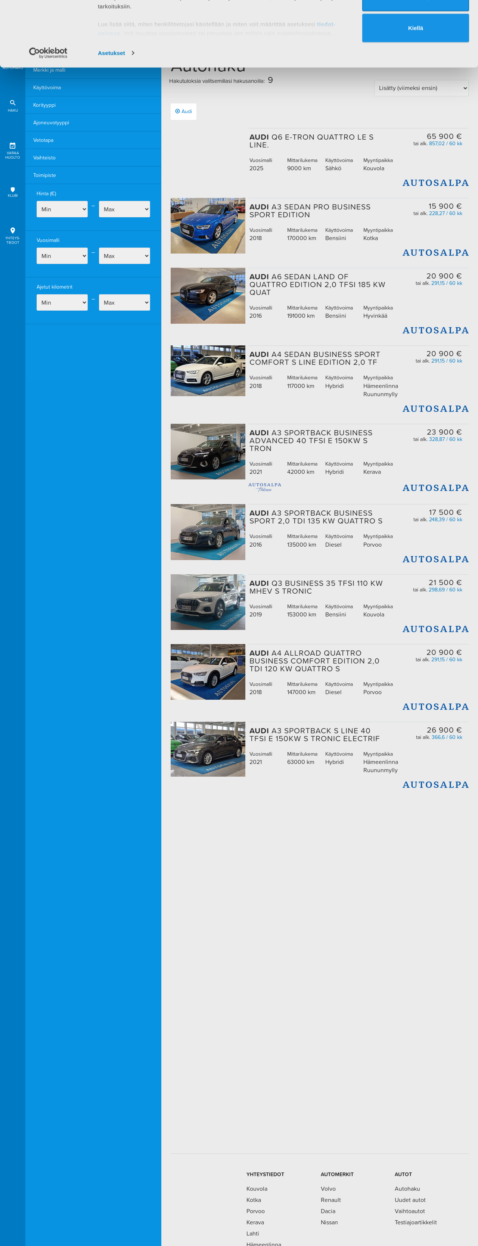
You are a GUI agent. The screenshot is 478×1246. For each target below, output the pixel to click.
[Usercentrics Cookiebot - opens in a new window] (48, 109)
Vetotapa (43, 140)
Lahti (252, 1233)
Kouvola (256, 1188)
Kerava (255, 1222)
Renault (331, 1199)
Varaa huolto (12, 149)
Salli (416, 23)
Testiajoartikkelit (416, 1222)
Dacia (328, 1210)
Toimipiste (44, 175)
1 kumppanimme (137, 27)
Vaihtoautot (410, 1210)
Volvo (328, 1188)
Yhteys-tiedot (12, 234)
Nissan (329, 1222)
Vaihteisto (44, 157)
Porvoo (255, 1210)
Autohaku (407, 1188)
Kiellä (415, 85)
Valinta (416, 54)
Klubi (12, 192)
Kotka (253, 1199)
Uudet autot (410, 1199)
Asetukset (111, 109)
